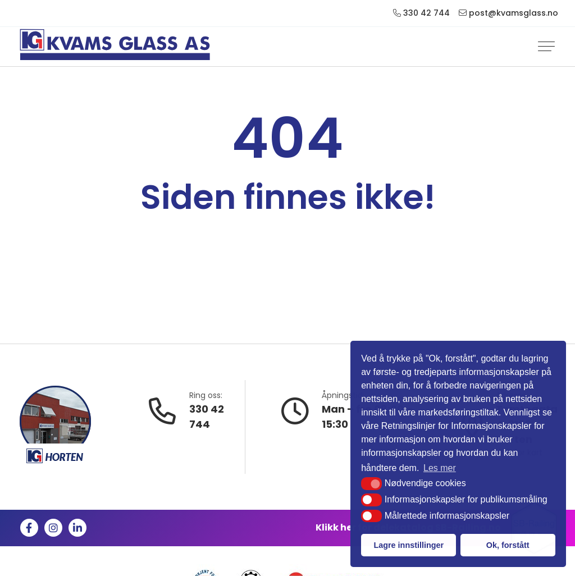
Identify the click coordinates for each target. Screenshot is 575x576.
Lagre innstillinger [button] (408, 545)
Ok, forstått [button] (508, 545)
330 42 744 (206, 416)
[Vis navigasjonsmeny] (546, 46)
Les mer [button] (439, 468)
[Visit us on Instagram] (53, 528)
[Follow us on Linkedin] (77, 528)
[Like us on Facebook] (29, 528)
